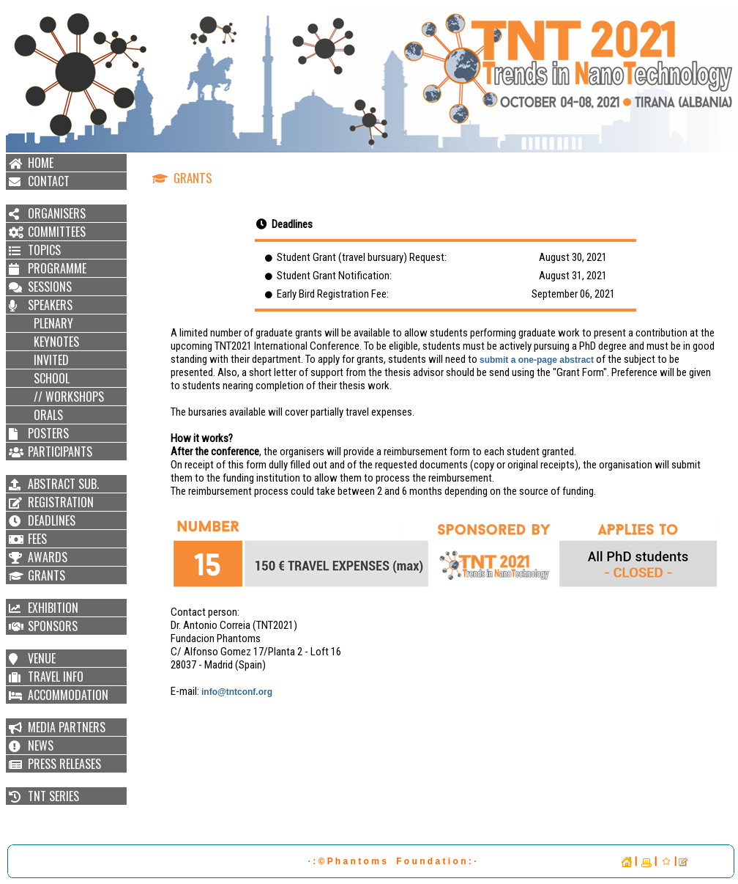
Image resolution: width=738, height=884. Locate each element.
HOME (40, 163)
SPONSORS (53, 626)
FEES (37, 539)
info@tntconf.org (236, 692)
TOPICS (44, 250)
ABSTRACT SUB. (63, 484)
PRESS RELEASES (64, 764)
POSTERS (48, 433)
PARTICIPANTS (60, 451)
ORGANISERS (57, 213)
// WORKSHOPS (66, 396)
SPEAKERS (50, 305)
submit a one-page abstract (538, 360)
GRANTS (46, 575)
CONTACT (49, 181)
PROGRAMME (57, 268)
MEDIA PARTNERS (66, 727)
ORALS (45, 415)
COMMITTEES (57, 231)
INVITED (48, 360)
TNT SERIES (53, 796)
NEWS (40, 745)
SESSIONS (50, 286)
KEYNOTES (53, 341)
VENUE (42, 658)
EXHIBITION (53, 607)
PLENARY (50, 323)
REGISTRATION (61, 502)
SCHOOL (49, 378)
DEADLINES (51, 520)
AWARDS (47, 557)
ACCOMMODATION (68, 695)
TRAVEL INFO (55, 676)
